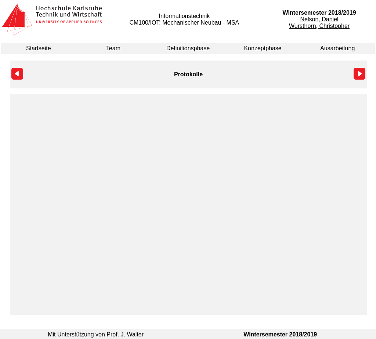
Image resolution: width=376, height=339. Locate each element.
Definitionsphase (188, 48)
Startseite (38, 48)
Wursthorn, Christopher (319, 26)
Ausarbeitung (337, 48)
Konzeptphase (262, 48)
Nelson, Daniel (319, 19)
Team (113, 48)
